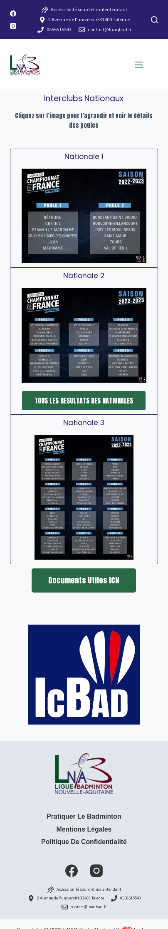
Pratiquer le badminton (84, 816)
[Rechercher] (154, 19)
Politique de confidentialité (84, 841)
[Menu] (139, 65)
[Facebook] (13, 13)
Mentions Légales (84, 829)
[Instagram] (13, 26)
